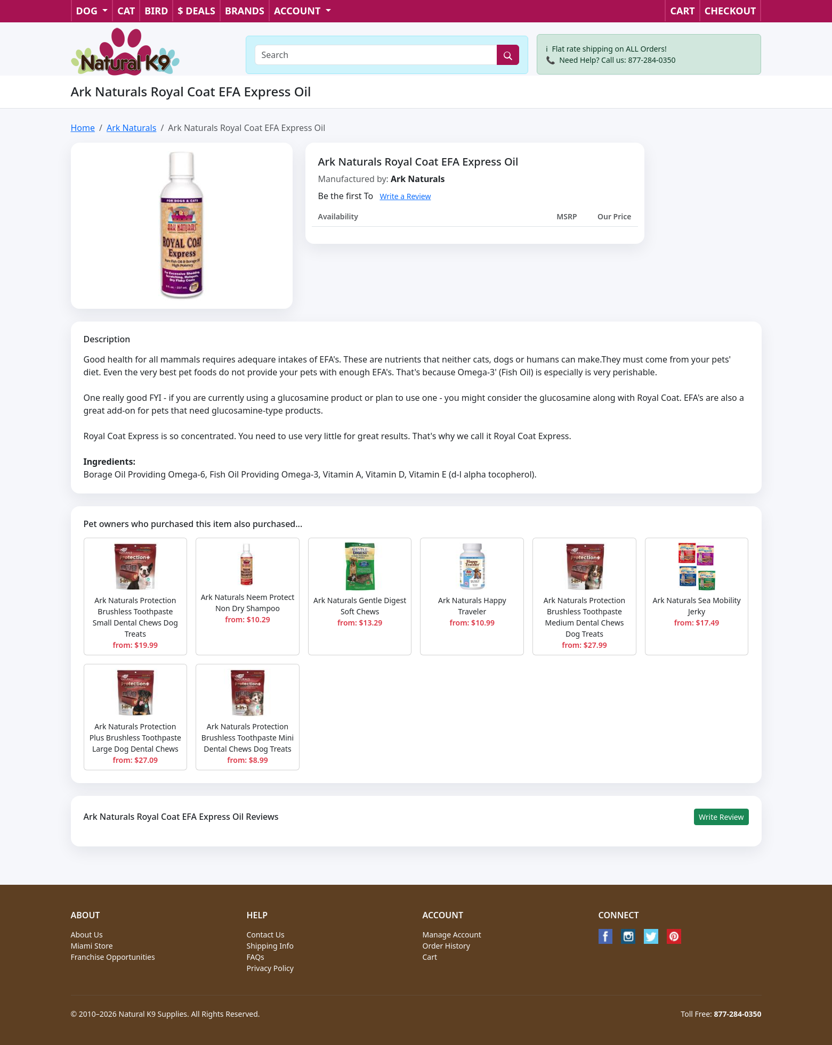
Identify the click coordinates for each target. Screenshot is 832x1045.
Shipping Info (270, 946)
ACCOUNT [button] (298, 10)
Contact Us (266, 934)
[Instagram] (628, 936)
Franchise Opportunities (113, 957)
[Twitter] (651, 936)
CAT (126, 10)
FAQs (255, 957)
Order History (447, 946)
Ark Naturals (131, 128)
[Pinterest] (674, 936)
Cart (430, 957)
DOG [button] (88, 10)
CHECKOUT (730, 10)
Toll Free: (721, 1014)
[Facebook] (606, 936)
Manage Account (452, 934)
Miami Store (92, 946)
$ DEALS (196, 10)
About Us (87, 934)
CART (682, 10)
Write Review (721, 817)
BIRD (156, 10)
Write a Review (405, 196)
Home (83, 128)
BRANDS (244, 10)
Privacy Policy (270, 968)
